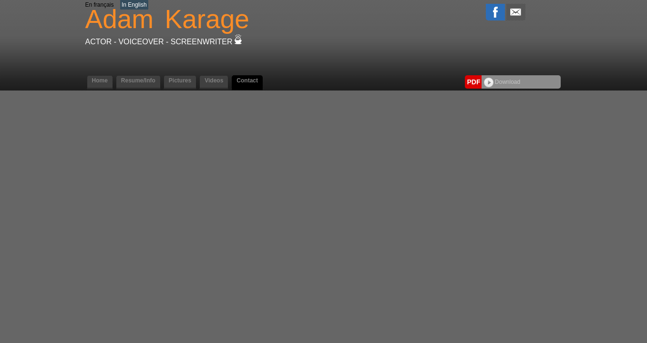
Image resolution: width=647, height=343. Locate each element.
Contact (247, 80)
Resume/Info (138, 80)
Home (100, 80)
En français (99, 4)
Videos (214, 80)
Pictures (180, 80)
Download (502, 82)
